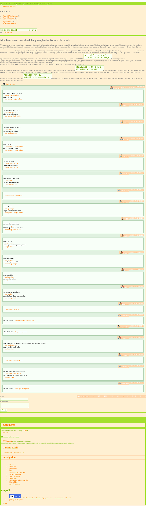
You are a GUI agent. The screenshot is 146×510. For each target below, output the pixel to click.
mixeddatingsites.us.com (13, 198)
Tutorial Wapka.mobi (10, 16)
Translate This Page (9, 6)
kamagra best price (22, 391)
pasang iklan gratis (15, 503)
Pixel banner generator (17, 476)
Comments (9, 428)
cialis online (9, 280)
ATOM (5, 436)
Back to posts (10, 87)
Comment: (4, 404)
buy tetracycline (21, 335)
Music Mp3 (13, 486)
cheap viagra (9, 212)
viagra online (9, 246)
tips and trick (7, 22)
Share (5, 507)
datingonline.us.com (12, 312)
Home (11, 469)
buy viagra (9, 263)
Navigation (8, 32)
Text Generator (14, 480)
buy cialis (8, 132)
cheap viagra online (12, 98)
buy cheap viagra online (13, 102)
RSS (25, 434)
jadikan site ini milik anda (18, 484)
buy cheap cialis (10, 229)
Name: (2, 399)
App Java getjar (14, 488)
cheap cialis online (11, 166)
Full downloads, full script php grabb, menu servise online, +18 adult (47, 502)
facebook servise (15, 478)
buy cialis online (11, 115)
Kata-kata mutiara (9, 24)
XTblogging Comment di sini (14, 456)
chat (10, 474)
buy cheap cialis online (13, 119)
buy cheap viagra (11, 267)
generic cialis (9, 380)
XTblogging (7, 445)
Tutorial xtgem (8, 18)
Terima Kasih (10, 451)
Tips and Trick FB (9, 20)
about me (12, 470)
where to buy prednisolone (24, 323)
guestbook (13, 472)
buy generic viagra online (14, 149)
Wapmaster (13, 482)
